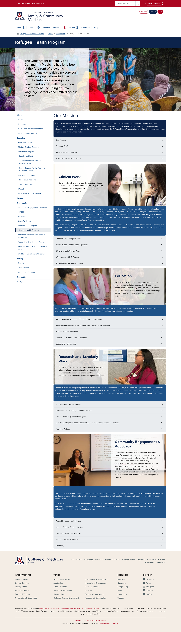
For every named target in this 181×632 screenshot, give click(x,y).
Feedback (161, 562)
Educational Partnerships (66, 344)
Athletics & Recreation (63, 590)
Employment (76, 559)
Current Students (22, 583)
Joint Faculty (23, 268)
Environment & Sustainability (97, 579)
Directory (144, 12)
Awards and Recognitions (66, 152)
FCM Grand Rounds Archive (29, 193)
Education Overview (26, 142)
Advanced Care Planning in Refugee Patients (74, 410)
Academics (58, 583)
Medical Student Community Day (69, 527)
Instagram (150, 587)
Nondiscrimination (112, 559)
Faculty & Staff (62, 146)
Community (57, 27)
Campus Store (59, 594)
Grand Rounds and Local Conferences (71, 338)
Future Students (21, 579)
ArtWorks (21, 216)
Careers (153, 12)
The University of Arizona (109, 623)
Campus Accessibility (156, 559)
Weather (120, 598)
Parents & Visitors (22, 594)
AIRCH (21, 212)
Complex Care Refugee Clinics (68, 239)
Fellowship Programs (26, 175)
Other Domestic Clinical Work (68, 251)
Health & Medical (92, 587)
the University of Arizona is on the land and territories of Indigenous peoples (69, 608)
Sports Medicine (25, 184)
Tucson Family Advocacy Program (69, 263)
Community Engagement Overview (32, 207)
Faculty (72, 27)
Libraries (88, 590)
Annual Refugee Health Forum (68, 521)
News (119, 590)
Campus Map (122, 587)
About (19, 27)
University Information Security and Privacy (90, 620)
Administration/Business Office (30, 129)
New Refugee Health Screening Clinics (72, 245)
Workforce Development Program (31, 254)
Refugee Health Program (29, 230)
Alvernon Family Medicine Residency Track (30, 162)
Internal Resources (153, 4)
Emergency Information (93, 559)
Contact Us (85, 27)
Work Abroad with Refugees (67, 257)
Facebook (150, 579)
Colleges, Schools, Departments (67, 598)
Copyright (141, 559)
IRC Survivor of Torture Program (68, 404)
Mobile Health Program (27, 225)
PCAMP (21, 189)
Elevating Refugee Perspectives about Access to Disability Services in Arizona (87, 423)
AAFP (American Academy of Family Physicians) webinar (79, 319)
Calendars (121, 583)
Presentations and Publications (68, 158)
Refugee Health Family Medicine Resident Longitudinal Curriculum (83, 325)
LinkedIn (149, 590)
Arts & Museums (60, 587)
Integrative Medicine (27, 180)
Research (46, 27)
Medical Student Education (67, 331)
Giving (95, 27)
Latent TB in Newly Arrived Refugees (71, 417)
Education (32, 27)
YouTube (149, 594)
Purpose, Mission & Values (96, 598)
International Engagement (95, 583)
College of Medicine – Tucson (32, 34)
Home (50, 34)
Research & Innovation (94, 594)
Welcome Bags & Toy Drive (67, 539)
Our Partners (61, 140)
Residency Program (26, 151)
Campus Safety (128, 559)
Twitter (148, 583)
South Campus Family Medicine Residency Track (32, 169)
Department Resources (27, 133)
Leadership (22, 124)
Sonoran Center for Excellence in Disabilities (31, 236)
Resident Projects (63, 429)
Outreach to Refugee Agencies (68, 533)
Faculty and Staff (26, 156)
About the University (62, 579)
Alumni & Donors (22, 590)
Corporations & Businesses (26, 598)
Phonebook (122, 594)
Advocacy (60, 546)
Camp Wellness (24, 221)
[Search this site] (125, 3)
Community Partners (26, 272)
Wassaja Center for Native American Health (32, 248)
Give (160, 12)
